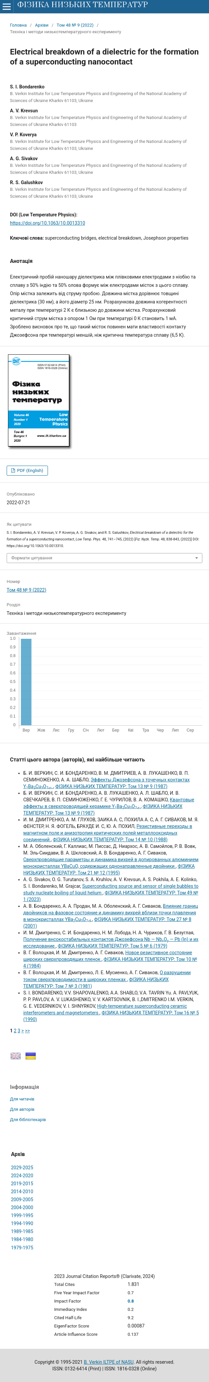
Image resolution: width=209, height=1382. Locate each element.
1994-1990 (22, 1223)
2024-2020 (22, 1175)
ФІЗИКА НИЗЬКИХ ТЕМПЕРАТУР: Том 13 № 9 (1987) (111, 786)
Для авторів (22, 1109)
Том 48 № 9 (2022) (75, 25)
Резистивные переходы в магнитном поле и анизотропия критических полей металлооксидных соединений (107, 833)
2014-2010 (22, 1191)
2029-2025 (22, 1167)
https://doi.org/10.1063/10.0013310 (47, 223)
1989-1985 (22, 1231)
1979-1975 (22, 1247)
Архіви (41, 25)
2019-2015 (22, 1183)
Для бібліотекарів (28, 1119)
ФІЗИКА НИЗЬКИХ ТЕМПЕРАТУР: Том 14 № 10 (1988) (110, 839)
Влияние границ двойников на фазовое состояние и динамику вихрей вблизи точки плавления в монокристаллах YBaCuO (110, 912)
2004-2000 (22, 1207)
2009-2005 (22, 1199)
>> (27, 1030)
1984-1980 (22, 1239)
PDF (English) (29, 470)
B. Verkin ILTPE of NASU (108, 1362)
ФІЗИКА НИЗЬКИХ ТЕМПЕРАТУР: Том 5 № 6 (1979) (112, 946)
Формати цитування (31, 557)
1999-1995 (22, 1215)
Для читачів (22, 1098)
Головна (18, 25)
